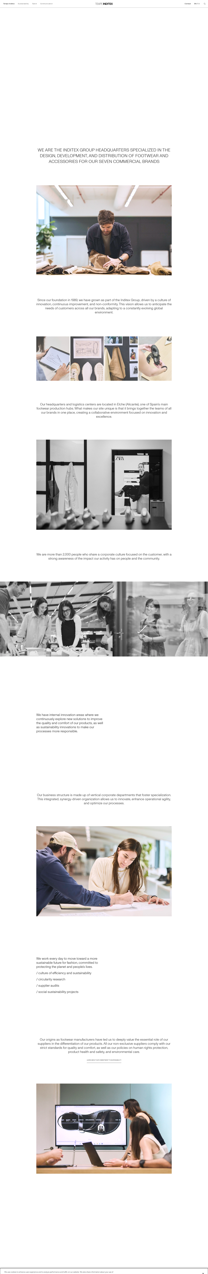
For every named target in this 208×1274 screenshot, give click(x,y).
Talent (34, 4)
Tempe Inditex (9, 4)
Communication (46, 4)
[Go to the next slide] (204, 619)
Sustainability (23, 4)
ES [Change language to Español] (199, 4)
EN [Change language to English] (195, 4)
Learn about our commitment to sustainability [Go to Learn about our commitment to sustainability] (104, 1062)
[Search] (204, 4)
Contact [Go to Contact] (188, 4)
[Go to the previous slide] (3, 619)
